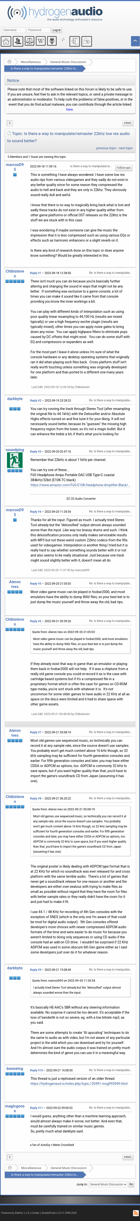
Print (128, 123)
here (69, 109)
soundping (15, 449)
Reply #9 (35, 970)
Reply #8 (35, 798)
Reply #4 (35, 511)
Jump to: (82, 1184)
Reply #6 (35, 621)
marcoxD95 (15, 167)
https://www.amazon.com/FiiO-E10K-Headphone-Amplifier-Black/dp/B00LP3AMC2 (80, 485)
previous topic (106, 148)
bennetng (15, 1068)
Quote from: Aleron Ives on (63, 632)
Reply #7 (35, 732)
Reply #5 (35, 583)
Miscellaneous (31, 62)
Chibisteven (15, 273)
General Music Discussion (68, 62)
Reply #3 (35, 451)
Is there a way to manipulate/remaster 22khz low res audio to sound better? (63, 68)
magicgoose (15, 1108)
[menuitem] (127, 123)
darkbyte (15, 398)
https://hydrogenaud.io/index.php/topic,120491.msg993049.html (79, 1084)
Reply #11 (36, 1108)
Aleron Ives (15, 584)
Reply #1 (35, 273)
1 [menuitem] (10, 123)
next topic (126, 148)
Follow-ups (124, 167)
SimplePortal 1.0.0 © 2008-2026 (59, 1213)
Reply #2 (35, 400)
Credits (35, 1213)
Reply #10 (36, 1070)
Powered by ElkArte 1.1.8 (15, 1213)
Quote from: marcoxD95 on (63, 980)
